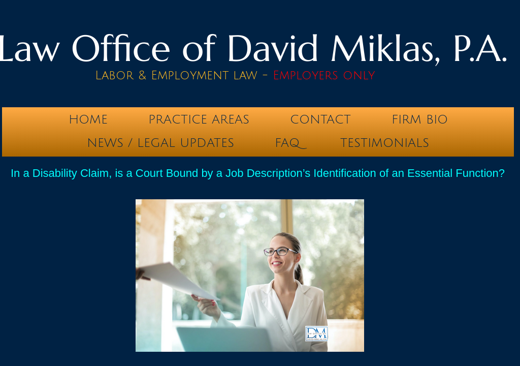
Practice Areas (198, 119)
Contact (320, 119)
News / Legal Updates (160, 142)
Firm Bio (420, 119)
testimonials (384, 142)
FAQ (287, 142)
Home (88, 119)
